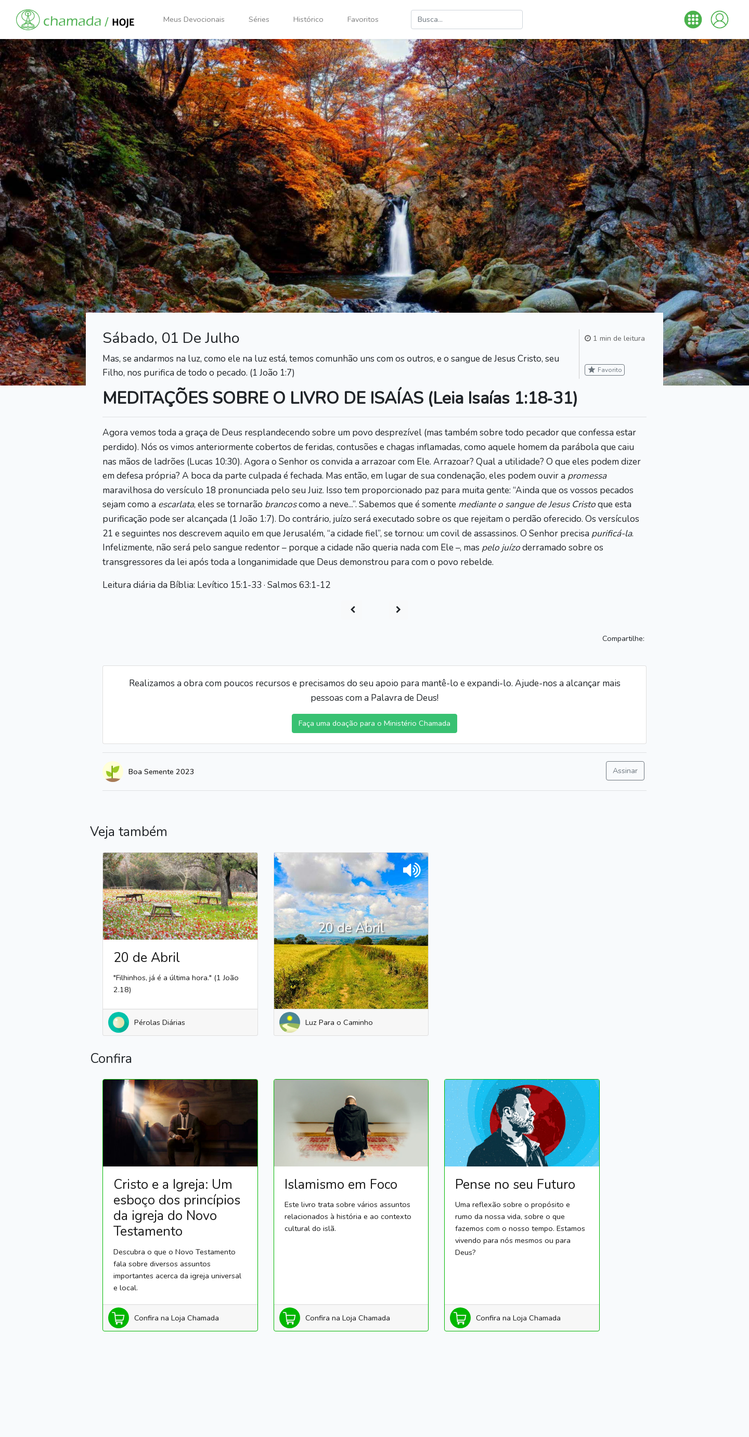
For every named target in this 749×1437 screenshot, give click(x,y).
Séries (259, 19)
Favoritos (363, 19)
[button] (693, 19)
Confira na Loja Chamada (176, 1318)
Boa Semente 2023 (161, 771)
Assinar (625, 770)
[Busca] (467, 19)
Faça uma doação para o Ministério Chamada (374, 723)
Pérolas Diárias (159, 1022)
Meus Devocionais (194, 19)
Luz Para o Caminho (339, 1022)
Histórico (308, 19)
